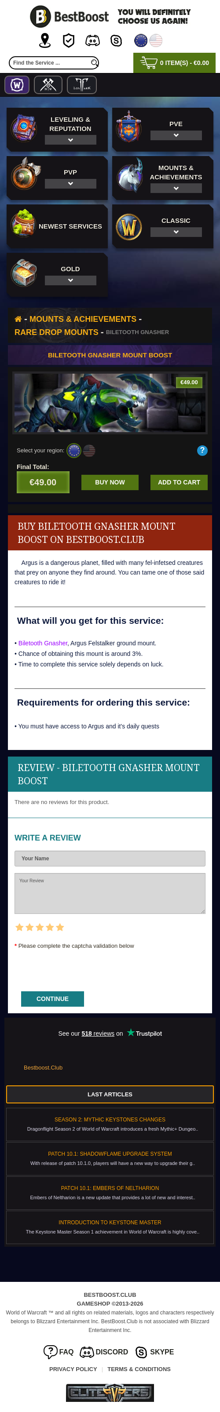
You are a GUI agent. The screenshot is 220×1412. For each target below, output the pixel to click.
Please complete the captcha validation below (76, 946)
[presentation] (81, 967)
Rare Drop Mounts (57, 332)
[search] (94, 63)
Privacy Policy (73, 1369)
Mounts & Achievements (82, 319)
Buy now (110, 482)
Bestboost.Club (43, 1067)
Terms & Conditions (139, 1369)
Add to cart (179, 482)
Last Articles (110, 1094)
